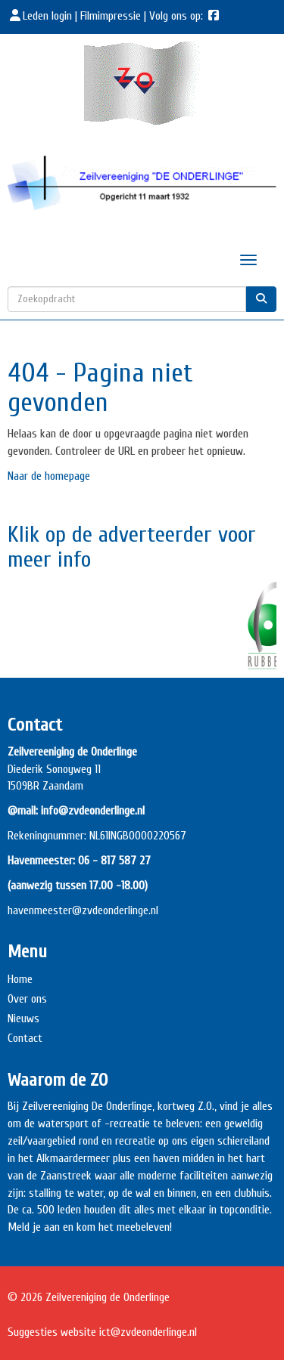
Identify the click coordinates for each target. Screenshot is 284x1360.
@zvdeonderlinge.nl (115, 910)
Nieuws (23, 1018)
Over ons (27, 999)
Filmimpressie (110, 16)
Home (20, 979)
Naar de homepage (49, 476)
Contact (25, 1038)
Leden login (41, 16)
